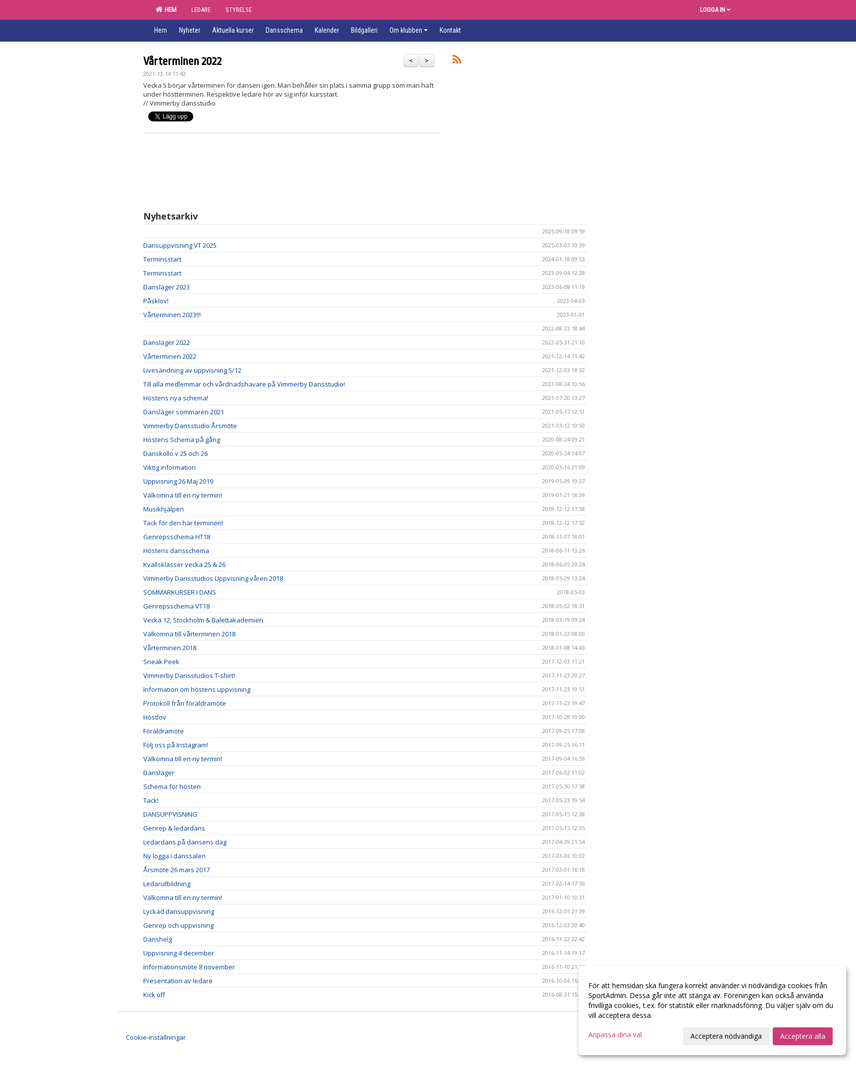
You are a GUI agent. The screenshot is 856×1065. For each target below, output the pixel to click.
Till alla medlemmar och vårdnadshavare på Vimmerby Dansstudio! (244, 384)
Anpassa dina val (615, 1034)
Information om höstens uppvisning (196, 689)
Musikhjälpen (163, 508)
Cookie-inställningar (156, 1037)
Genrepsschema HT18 (176, 536)
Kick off (154, 994)
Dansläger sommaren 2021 (183, 411)
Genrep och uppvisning (178, 925)
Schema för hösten (172, 786)
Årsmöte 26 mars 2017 (176, 869)
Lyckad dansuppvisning (178, 911)
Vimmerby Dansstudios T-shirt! (189, 675)
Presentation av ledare (178, 980)
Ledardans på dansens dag (185, 842)
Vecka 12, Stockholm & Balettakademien (203, 620)
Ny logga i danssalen (174, 855)
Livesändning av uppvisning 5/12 (192, 370)
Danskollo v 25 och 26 (175, 453)
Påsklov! (156, 300)
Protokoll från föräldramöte (184, 703)
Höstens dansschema (176, 550)
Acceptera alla (802, 1036)
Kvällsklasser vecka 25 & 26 (184, 564)
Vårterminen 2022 (182, 61)
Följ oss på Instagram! (175, 744)
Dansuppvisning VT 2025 (180, 245)
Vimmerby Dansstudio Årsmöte (190, 425)
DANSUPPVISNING (170, 814)
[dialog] (712, 1010)
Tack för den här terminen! (183, 522)
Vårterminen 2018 (169, 647)
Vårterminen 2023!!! (172, 314)
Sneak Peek (161, 661)
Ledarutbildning (166, 883)
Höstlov (154, 717)
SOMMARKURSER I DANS (179, 592)
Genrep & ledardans (174, 828)
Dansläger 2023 (166, 286)
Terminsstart (162, 259)
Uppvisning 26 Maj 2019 (178, 481)
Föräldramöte (163, 731)
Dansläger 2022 (166, 342)
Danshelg (157, 939)
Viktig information (169, 467)
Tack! (151, 800)
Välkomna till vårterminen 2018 (189, 633)
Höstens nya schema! (175, 397)
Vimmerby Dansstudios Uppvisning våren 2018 (213, 578)
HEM (166, 9)
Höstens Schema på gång (181, 439)
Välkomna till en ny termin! (182, 495)
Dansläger (158, 772)
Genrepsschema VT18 (176, 606)
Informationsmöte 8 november (189, 966)
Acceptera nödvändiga (726, 1036)
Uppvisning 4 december (178, 953)
